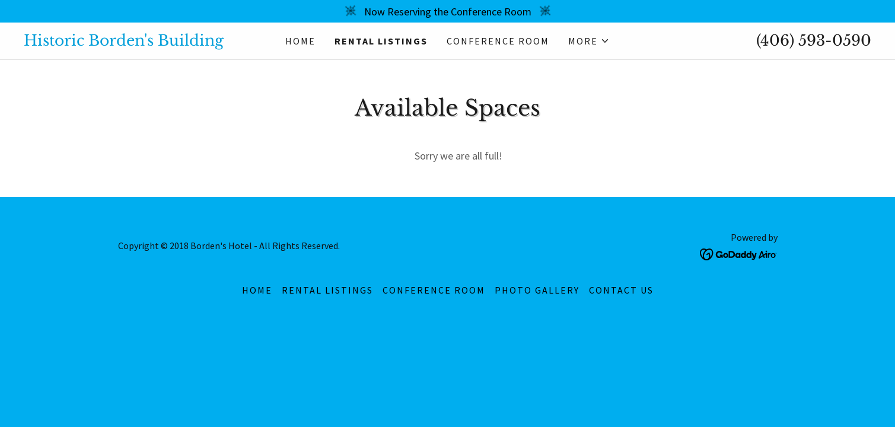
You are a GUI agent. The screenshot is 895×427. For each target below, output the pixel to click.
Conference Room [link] (498, 41)
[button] (589, 41)
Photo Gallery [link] (537, 290)
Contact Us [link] (621, 290)
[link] (129, 42)
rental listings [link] (381, 41)
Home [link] (300, 41)
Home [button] (257, 290)
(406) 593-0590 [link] (813, 40)
